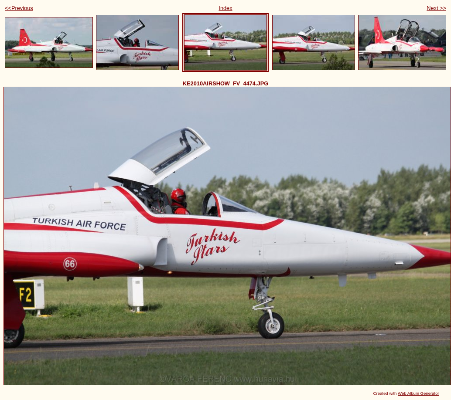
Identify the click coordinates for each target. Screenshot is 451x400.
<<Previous (19, 8)
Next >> (436, 8)
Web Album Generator (418, 393)
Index (225, 8)
